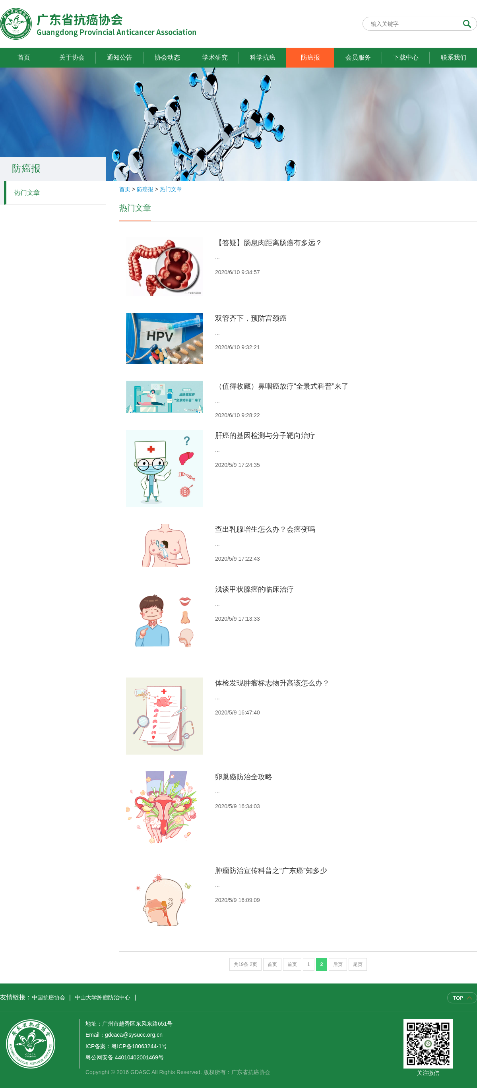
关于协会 (72, 57)
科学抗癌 (262, 57)
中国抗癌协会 (48, 997)
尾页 (358, 964)
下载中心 (406, 57)
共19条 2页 (245, 964)
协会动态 (167, 57)
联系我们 (453, 57)
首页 (23, 57)
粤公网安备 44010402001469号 (124, 1057)
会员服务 (358, 57)
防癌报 (310, 57)
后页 (338, 964)
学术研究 (215, 57)
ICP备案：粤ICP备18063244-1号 (126, 1046)
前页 (292, 964)
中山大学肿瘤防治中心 (102, 997)
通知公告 (119, 57)
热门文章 (27, 192)
